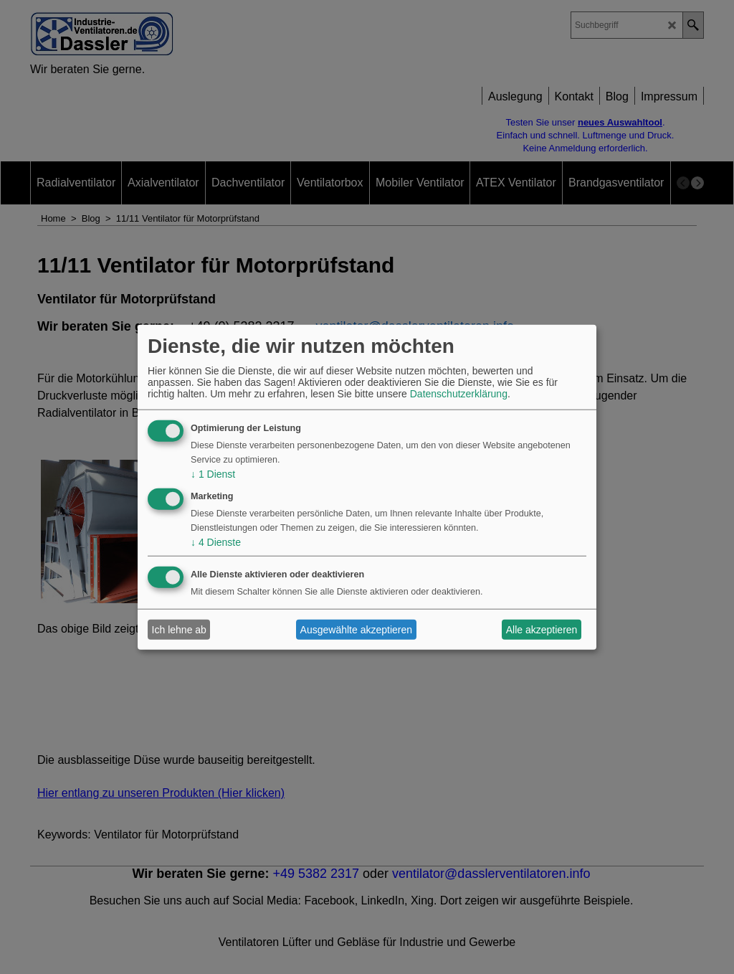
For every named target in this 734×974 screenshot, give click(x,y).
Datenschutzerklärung (458, 393)
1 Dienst (213, 474)
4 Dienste (216, 541)
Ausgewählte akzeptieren (356, 629)
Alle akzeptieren (542, 629)
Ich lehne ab (179, 629)
